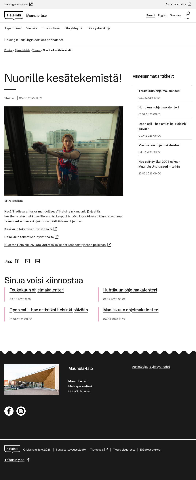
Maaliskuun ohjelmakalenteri (159, 145)
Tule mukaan (51, 28)
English (162, 15)
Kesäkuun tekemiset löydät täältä (31, 229)
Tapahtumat (13, 28)
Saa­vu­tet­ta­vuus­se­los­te (71, 449)
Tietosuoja (99, 449)
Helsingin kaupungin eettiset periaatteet (33, 40)
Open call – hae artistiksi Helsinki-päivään (163, 126)
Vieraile (31, 28)
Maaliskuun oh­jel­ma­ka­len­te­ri (131, 310)
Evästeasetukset (150, 449)
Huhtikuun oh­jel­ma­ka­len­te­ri (130, 290)
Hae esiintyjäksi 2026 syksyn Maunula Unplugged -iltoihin (159, 164)
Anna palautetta (179, 4)
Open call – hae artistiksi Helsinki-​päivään (48, 310)
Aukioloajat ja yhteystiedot (151, 366)
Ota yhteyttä (73, 28)
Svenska (175, 15)
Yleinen (37, 50)
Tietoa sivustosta (124, 449)
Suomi (150, 15)
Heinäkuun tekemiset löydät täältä (31, 236)
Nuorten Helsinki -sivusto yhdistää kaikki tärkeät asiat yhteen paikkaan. (58, 244)
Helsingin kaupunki (18, 4)
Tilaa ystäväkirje (99, 28)
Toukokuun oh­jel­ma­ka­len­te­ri (36, 290)
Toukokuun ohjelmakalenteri (159, 91)
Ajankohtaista (22, 50)
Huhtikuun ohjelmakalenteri (158, 107)
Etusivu (8, 50)
